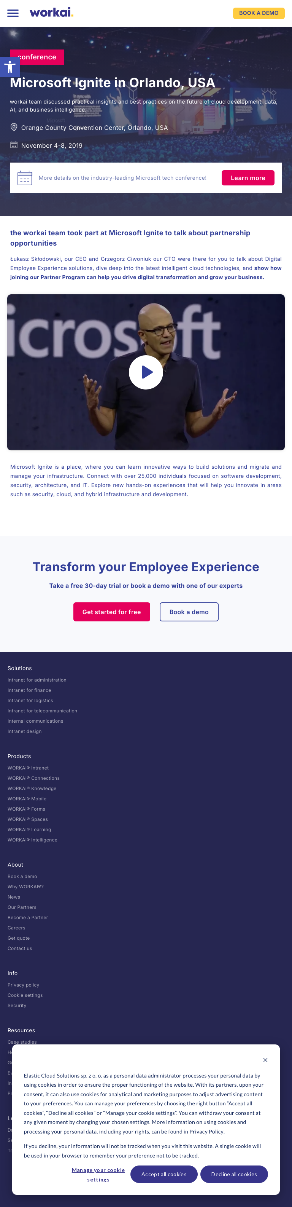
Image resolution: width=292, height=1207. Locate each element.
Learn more (248, 178)
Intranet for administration (37, 680)
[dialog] (146, 1119)
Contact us (20, 948)
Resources (21, 1030)
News (14, 897)
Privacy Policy (206, 1131)
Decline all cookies (234, 1174)
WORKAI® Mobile (27, 798)
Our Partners (22, 907)
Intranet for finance (29, 690)
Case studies (22, 1042)
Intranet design (25, 731)
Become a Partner (28, 917)
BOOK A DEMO (259, 13)
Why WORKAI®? (26, 886)
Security (17, 1005)
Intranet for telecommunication (42, 711)
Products (19, 756)
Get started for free (112, 612)
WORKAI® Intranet (28, 768)
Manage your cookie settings (98, 1175)
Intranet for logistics (30, 700)
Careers (16, 928)
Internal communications (35, 721)
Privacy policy (24, 985)
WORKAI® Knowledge (32, 788)
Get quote (19, 938)
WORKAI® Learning (29, 829)
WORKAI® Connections (34, 778)
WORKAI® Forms (26, 809)
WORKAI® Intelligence (32, 840)
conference (36, 57)
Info (12, 973)
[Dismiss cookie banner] (265, 1061)
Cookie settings (25, 995)
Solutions (20, 668)
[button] (10, 67)
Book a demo (189, 612)
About (15, 865)
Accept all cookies (164, 1174)
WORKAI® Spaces (28, 819)
